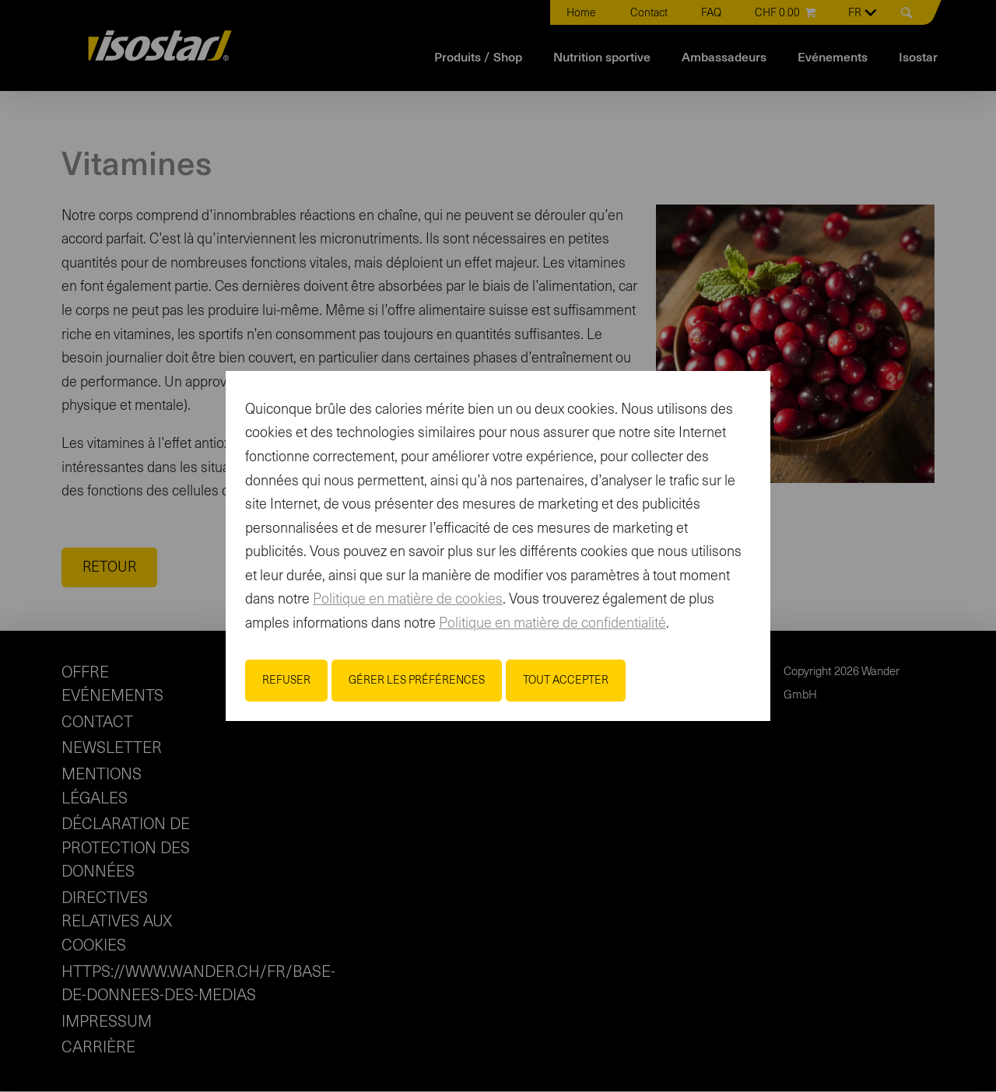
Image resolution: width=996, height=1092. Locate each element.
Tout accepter (565, 680)
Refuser (286, 680)
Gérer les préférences (417, 680)
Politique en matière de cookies (408, 600)
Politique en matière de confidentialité (552, 624)
